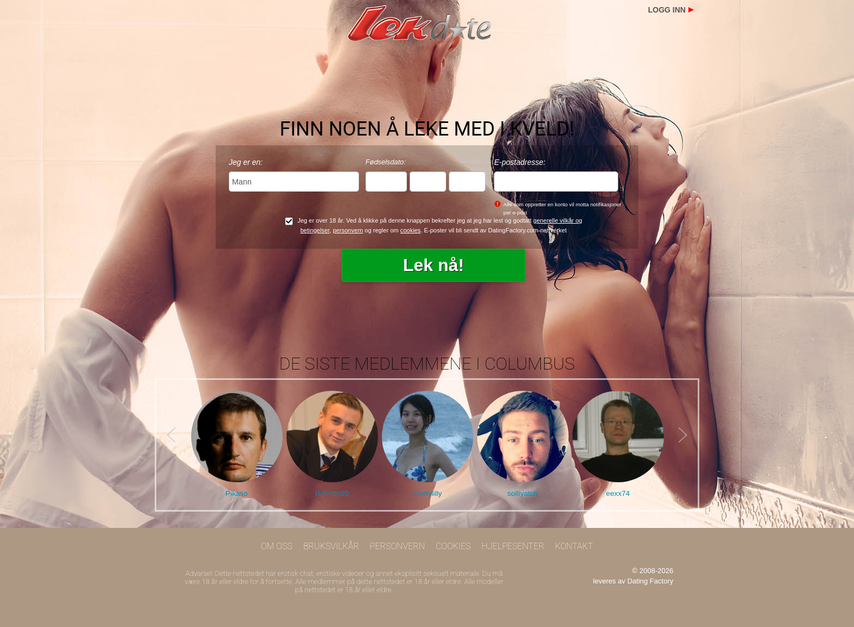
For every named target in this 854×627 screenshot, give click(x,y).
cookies (410, 230)
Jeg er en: (246, 162)
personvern (348, 230)
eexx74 (618, 493)
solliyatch (523, 493)
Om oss (276, 546)
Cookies (453, 546)
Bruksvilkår (331, 546)
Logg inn (667, 9)
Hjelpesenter (512, 546)
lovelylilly (427, 493)
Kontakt (574, 546)
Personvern (397, 546)
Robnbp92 (332, 493)
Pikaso (236, 493)
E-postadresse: (519, 162)
